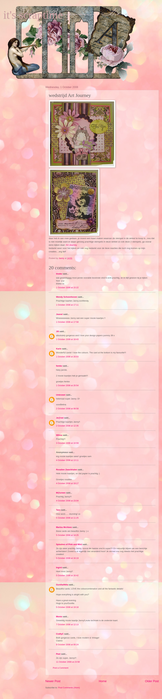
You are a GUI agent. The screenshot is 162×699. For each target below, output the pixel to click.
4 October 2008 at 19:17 (67, 483)
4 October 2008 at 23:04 (67, 500)
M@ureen (60, 493)
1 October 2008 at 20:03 (67, 356)
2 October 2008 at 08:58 (67, 408)
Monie (59, 616)
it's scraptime (33, 15)
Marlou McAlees (64, 527)
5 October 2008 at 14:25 (67, 535)
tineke (59, 274)
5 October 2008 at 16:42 (67, 575)
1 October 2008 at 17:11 (67, 305)
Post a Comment (60, 668)
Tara (58, 510)
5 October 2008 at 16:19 (67, 558)
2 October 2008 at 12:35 (67, 426)
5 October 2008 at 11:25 (67, 518)
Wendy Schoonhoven (66, 297)
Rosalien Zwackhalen (66, 469)
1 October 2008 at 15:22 (67, 287)
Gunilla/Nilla (62, 584)
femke (59, 366)
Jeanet (59, 314)
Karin (58, 348)
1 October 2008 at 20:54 (67, 385)
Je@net (60, 418)
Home (103, 681)
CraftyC (60, 634)
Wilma (59, 435)
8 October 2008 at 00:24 (67, 644)
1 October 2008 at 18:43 (67, 339)
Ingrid (59, 567)
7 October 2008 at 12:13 (67, 624)
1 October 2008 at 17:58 (67, 322)
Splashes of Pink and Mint (69, 544)
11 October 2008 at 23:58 (68, 662)
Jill (57, 331)
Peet (58, 654)
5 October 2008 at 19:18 (67, 607)
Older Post (152, 681)
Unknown (60, 395)
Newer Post (52, 681)
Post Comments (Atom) (69, 687)
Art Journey (71, 245)
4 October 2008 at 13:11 (67, 460)
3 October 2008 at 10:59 (67, 443)
